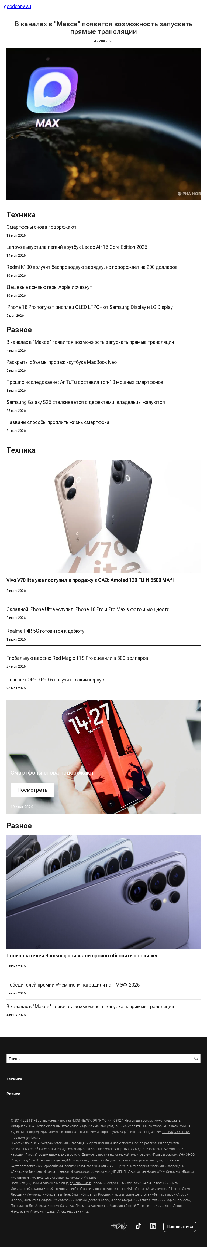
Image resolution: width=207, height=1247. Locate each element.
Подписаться (180, 1226)
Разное (13, 1094)
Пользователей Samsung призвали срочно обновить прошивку (81, 955)
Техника (14, 1079)
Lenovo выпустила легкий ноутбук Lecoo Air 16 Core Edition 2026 (76, 247)
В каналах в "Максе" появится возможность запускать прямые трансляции (90, 342)
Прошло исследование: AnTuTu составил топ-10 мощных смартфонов (84, 382)
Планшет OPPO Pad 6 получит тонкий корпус (55, 680)
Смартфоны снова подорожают (41, 227)
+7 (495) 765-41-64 (176, 1132)
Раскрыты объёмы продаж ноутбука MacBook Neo (61, 362)
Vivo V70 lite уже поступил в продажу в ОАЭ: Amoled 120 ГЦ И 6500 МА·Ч (90, 580)
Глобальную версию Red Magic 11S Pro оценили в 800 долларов (77, 658)
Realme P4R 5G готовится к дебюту (45, 631)
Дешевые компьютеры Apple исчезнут (49, 287)
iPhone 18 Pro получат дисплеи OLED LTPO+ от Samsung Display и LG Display (89, 307)
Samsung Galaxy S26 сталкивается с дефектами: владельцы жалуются (85, 402)
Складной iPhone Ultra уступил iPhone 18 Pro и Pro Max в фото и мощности (88, 609)
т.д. (86, 1211)
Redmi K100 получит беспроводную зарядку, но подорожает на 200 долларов (92, 267)
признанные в (80, 1183)
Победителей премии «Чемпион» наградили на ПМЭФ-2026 (73, 985)
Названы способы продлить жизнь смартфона (57, 422)
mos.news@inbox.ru (25, 1137)
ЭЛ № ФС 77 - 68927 (108, 1120)
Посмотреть (32, 790)
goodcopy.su (17, 6)
